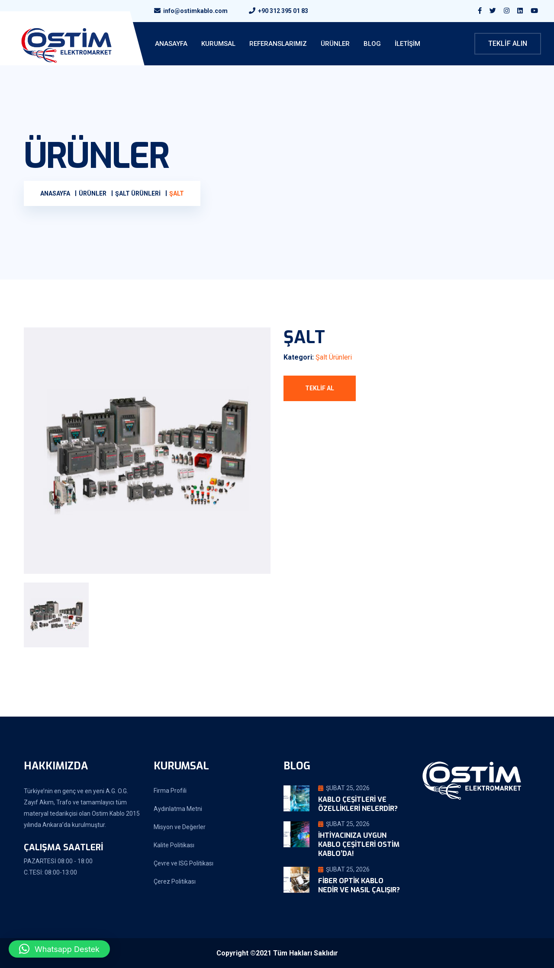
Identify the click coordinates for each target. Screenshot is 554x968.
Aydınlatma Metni (178, 808)
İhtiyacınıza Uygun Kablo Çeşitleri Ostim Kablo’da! (358, 844)
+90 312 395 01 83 (283, 10)
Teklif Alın (507, 43)
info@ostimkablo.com (195, 10)
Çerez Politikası (175, 881)
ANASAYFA (171, 44)
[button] (59, 949)
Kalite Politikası (174, 845)
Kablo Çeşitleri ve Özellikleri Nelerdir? (358, 804)
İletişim (407, 44)
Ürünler (335, 44)
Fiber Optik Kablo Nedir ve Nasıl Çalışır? (359, 885)
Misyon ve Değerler (180, 826)
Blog (372, 44)
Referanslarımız (278, 44)
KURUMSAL (218, 44)
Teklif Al (319, 388)
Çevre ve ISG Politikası (183, 863)
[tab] (62, 614)
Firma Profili (170, 790)
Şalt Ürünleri (334, 357)
